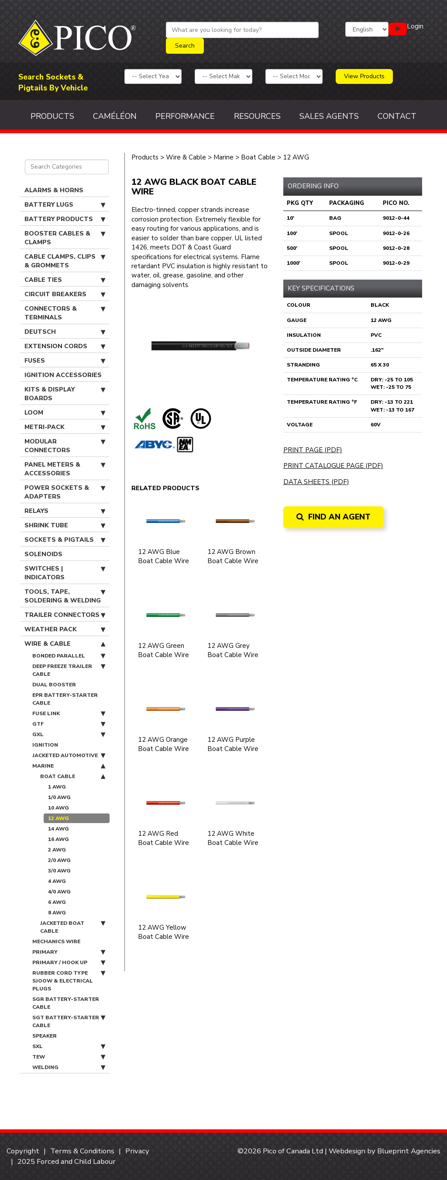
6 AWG (57, 902)
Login (415, 26)
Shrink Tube (64, 525)
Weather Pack (64, 629)
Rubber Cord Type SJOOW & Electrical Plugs (68, 980)
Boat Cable (72, 776)
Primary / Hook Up (68, 962)
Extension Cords (64, 346)
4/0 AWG (59, 891)
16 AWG (58, 839)
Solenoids (43, 554)
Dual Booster (54, 684)
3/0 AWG (59, 870)
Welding (68, 1067)
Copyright (23, 1151)
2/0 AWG (59, 860)
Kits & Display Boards (64, 393)
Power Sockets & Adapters (64, 492)
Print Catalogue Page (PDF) (333, 465)
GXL (68, 734)
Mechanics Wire (56, 941)
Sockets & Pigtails (64, 540)
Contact (397, 116)
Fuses (64, 360)
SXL (68, 1046)
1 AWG (57, 786)
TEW (68, 1057)
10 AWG (58, 807)
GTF (68, 724)
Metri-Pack (64, 427)
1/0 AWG (59, 797)
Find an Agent (333, 517)
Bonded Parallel (68, 656)
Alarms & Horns (53, 190)
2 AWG (57, 849)
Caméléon (115, 116)
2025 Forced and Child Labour (66, 1161)
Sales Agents (329, 116)
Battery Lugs (64, 205)
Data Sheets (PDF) (316, 482)
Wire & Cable (64, 644)
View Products (364, 76)
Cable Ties (64, 280)
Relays (64, 511)
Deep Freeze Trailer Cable (68, 670)
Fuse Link (68, 713)
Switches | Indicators (64, 572)
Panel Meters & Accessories (64, 469)
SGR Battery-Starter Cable (65, 1003)
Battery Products (64, 219)
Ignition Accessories (63, 375)
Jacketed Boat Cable (72, 926)
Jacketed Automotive (68, 755)
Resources (257, 116)
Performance (185, 116)
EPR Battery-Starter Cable (65, 699)
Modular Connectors (64, 445)
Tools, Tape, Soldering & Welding (64, 596)
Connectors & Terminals (64, 313)
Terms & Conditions (82, 1151)
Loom (64, 412)
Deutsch (64, 332)
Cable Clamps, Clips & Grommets (64, 261)
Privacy (137, 1151)
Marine (68, 766)
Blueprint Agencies (408, 1151)
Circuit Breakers (64, 294)
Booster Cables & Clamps (64, 237)
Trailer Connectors (64, 615)
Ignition (45, 744)
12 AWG (58, 818)
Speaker (44, 1035)
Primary (68, 952)
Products (52, 116)
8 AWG (57, 912)
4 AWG (57, 881)
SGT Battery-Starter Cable (68, 1021)
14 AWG (58, 828)
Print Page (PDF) (312, 450)
